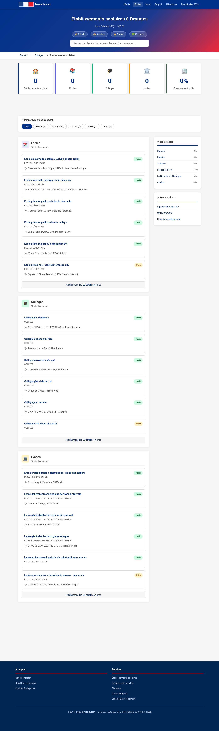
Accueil (23, 55)
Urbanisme (171, 4)
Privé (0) (108, 126)
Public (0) (92, 126)
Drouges (39, 55)
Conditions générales (26, 683)
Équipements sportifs (168, 206)
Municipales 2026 (190, 4)
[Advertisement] (94, 105)
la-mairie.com (88, 712)
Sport (148, 4)
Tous (26, 126)
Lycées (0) (76, 126)
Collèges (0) (58, 126)
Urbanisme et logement (169, 219)
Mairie (127, 4)
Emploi (158, 4)
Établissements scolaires (124, 678)
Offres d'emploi (164, 213)
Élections (116, 688)
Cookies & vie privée (25, 688)
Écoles (137, 4)
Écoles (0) (40, 126)
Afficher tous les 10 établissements (83, 284)
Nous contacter (23, 678)
